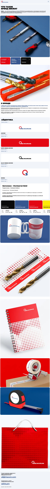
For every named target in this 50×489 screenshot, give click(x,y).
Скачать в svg (3, 136)
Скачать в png (3, 134)
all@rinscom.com (8, 477)
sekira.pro (5, 484)
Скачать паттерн (4, 122)
